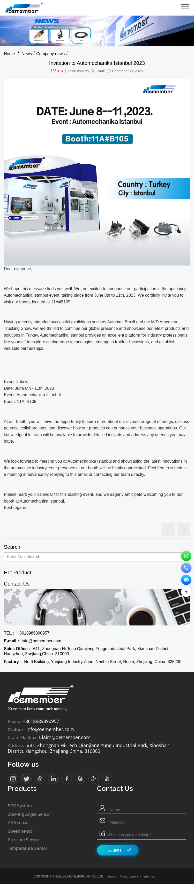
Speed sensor (21, 831)
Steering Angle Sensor (29, 814)
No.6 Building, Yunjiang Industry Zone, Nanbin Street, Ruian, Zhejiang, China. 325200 (92, 661)
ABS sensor (19, 822)
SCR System (20, 805)
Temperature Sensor (27, 848)
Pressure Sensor (23, 839)
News (26, 54)
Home (9, 54)
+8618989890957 (26, 633)
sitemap (149, 876)
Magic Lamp (129, 876)
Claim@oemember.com (65, 737)
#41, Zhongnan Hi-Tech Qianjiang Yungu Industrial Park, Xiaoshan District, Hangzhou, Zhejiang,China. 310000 (86, 651)
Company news (50, 54)
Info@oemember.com (32, 641)
